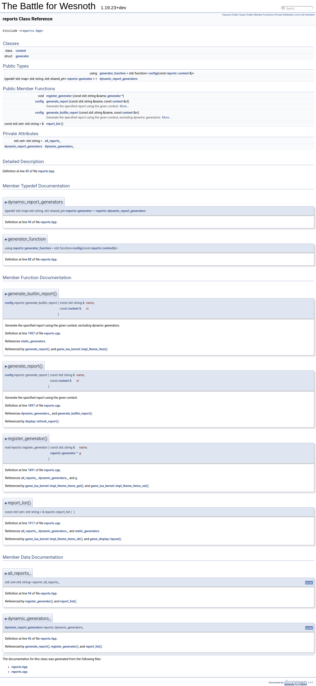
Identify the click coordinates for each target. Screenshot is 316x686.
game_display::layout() (105, 539)
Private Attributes (284, 14)
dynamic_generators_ (59, 146)
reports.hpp (31, 31)
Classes (226, 14)
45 (27, 171)
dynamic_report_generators (119, 79)
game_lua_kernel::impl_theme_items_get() (54, 486)
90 (29, 222)
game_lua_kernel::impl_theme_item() (82, 349)
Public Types (238, 14)
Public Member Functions (260, 14)
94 (29, 593)
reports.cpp (52, 333)
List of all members (305, 14)
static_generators (33, 341)
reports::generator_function (32, 248)
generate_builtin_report (62, 112)
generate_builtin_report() (75, 413)
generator (22, 56)
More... (124, 106)
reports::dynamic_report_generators (121, 211)
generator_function (113, 73)
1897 (31, 405)
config (152, 73)
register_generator (59, 96)
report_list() (68, 601)
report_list (53, 124)
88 (29, 259)
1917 (31, 523)
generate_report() (37, 349)
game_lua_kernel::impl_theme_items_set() (120, 486)
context (21, 50)
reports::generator (79, 79)
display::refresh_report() (42, 421)
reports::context (178, 73)
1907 (31, 333)
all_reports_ (53, 141)
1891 (31, 470)
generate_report (57, 101)
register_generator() (39, 601)
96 (29, 638)
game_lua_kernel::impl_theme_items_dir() (54, 539)
